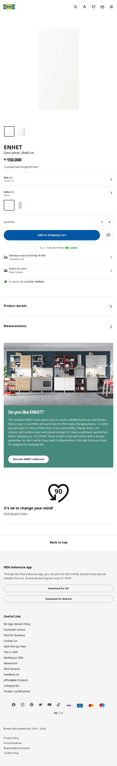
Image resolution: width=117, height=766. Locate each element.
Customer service (14, 629)
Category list (11, 685)
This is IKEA (11, 652)
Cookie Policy (11, 752)
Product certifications (17, 691)
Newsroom (10, 663)
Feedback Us (11, 674)
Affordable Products (16, 680)
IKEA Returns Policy (15, 513)
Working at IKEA (13, 657)
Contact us (10, 641)
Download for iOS (58, 588)
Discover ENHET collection (28, 459)
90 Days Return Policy (17, 624)
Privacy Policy (11, 737)
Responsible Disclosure (17, 748)
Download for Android (59, 598)
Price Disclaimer (13, 743)
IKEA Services (12, 669)
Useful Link (12, 616)
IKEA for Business (14, 635)
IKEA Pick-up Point (15, 646)
